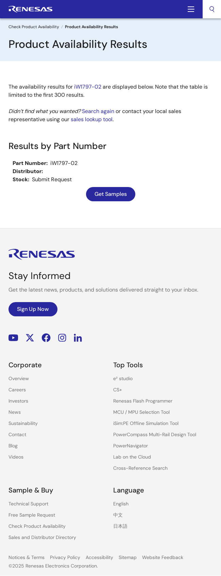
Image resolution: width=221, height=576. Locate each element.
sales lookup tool (92, 119)
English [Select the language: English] (121, 504)
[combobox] (212, 9)
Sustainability (23, 423)
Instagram (62, 337)
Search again (98, 111)
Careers (17, 390)
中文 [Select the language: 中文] (118, 515)
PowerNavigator (130, 446)
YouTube (13, 337)
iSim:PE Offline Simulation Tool (145, 423)
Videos (15, 457)
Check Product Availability (33, 27)
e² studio (123, 378)
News (14, 412)
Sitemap (128, 557)
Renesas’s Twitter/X (30, 337)
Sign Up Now (33, 309)
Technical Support (28, 504)
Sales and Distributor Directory (42, 537)
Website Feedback (162, 557)
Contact (17, 434)
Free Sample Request (31, 515)
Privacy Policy (65, 557)
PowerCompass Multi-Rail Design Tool (154, 434)
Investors (18, 401)
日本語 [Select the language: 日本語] (120, 526)
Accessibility (99, 557)
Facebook (46, 337)
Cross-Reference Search (140, 468)
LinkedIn (78, 337)
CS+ (117, 390)
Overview (18, 378)
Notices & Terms (26, 557)
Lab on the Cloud (132, 457)
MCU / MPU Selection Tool (141, 412)
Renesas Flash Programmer (142, 401)
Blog (13, 446)
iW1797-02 (87, 86)
